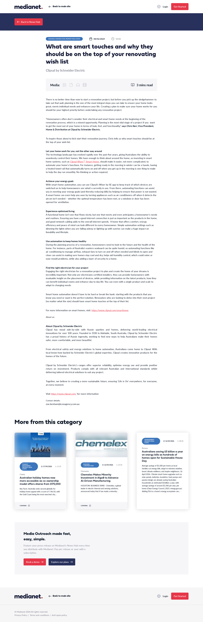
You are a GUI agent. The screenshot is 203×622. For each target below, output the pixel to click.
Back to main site (59, 6)
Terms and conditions (39, 615)
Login (162, 6)
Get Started (180, 6)
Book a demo (34, 561)
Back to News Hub (28, 21)
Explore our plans (62, 561)
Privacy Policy (21, 615)
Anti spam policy (59, 615)
